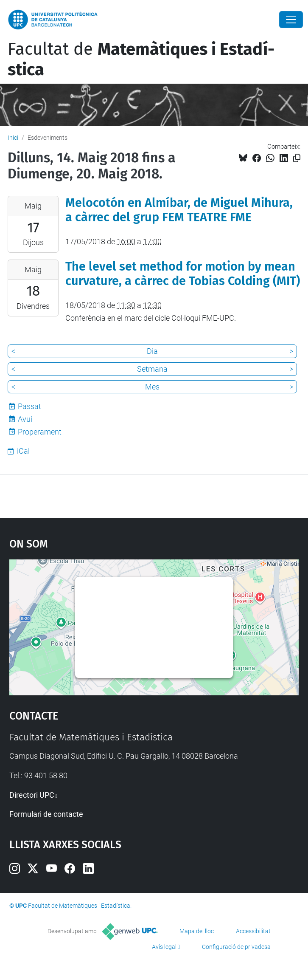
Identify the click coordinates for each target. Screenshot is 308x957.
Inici (13, 137)
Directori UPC (31, 794)
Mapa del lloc (196, 931)
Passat (29, 406)
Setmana (152, 368)
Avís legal (164, 946)
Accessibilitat (253, 931)
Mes (152, 386)
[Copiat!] (296, 158)
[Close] (291, 19)
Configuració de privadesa (236, 946)
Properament (40, 431)
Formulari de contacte (46, 814)
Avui (25, 419)
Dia (152, 351)
